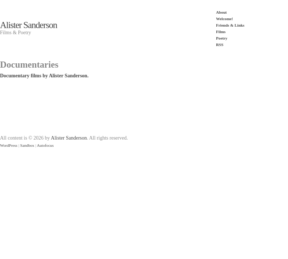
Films (221, 31)
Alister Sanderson (28, 25)
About (221, 12)
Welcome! (224, 19)
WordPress (8, 145)
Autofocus (45, 145)
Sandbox (27, 145)
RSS (220, 44)
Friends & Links (230, 25)
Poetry (222, 38)
